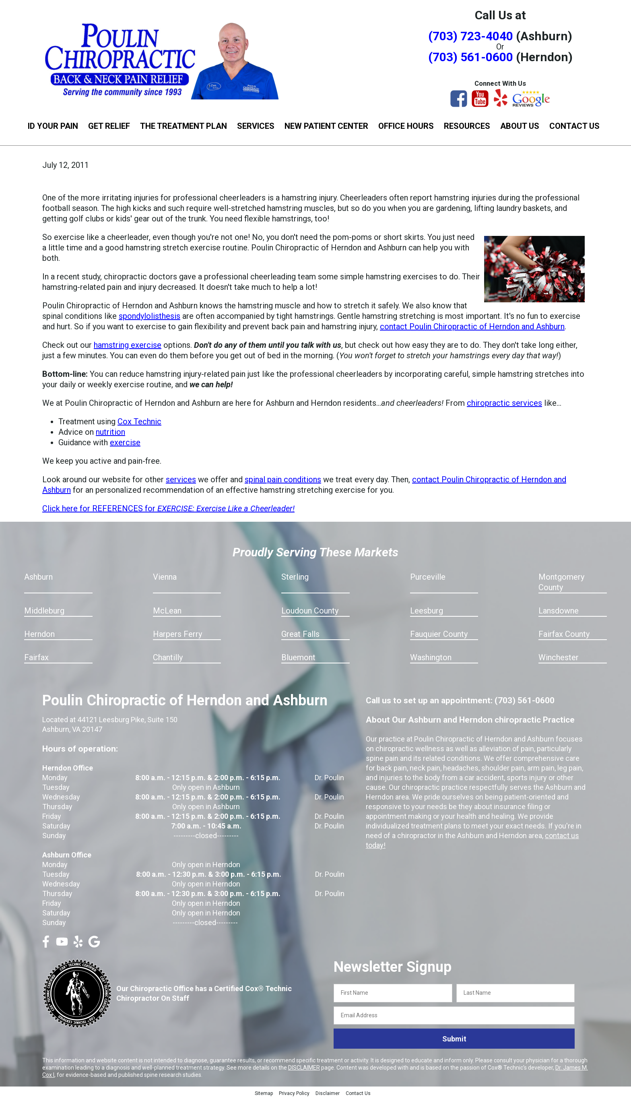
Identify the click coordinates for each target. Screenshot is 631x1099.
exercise (125, 442)
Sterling (295, 577)
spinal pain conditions (283, 479)
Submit (454, 1039)
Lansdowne (558, 611)
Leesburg (426, 611)
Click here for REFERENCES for (168, 508)
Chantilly (168, 657)
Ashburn (38, 577)
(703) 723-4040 (470, 36)
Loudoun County (309, 611)
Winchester (558, 657)
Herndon (39, 634)
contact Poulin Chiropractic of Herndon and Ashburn (472, 326)
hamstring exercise (127, 345)
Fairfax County (564, 634)
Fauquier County (439, 634)
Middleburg (44, 611)
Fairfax (36, 657)
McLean (167, 611)
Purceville (427, 577)
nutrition (110, 432)
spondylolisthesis (149, 316)
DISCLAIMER (304, 1067)
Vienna (165, 577)
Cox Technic (139, 421)
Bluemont (298, 657)
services (181, 479)
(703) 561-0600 (470, 57)
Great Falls (300, 634)
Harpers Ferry (177, 634)
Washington (431, 657)
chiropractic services (504, 403)
